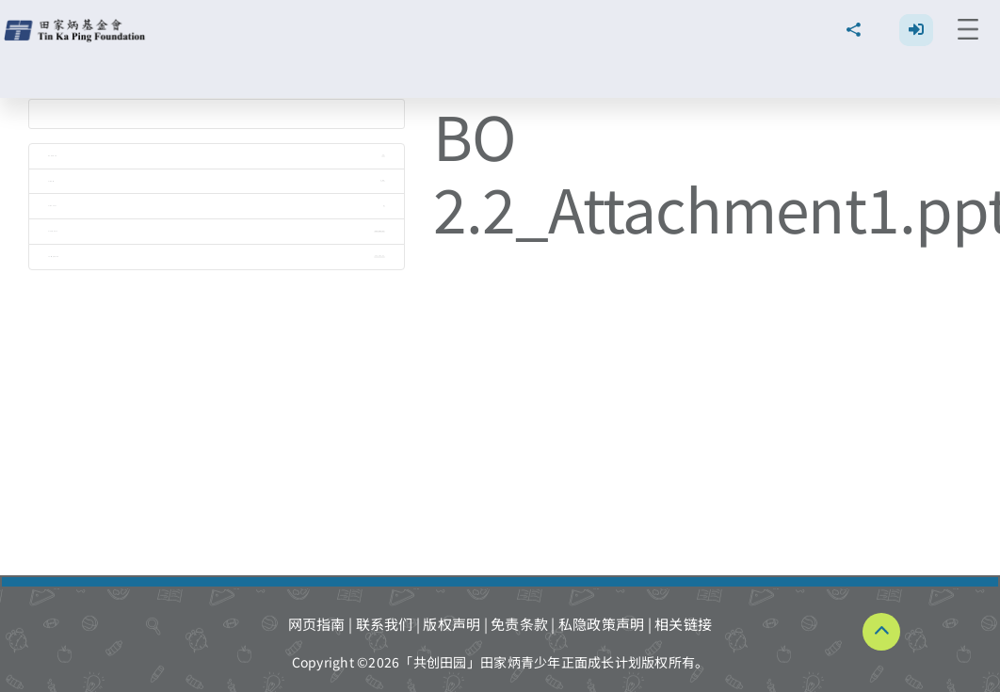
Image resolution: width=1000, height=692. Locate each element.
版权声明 (451, 624)
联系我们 (384, 624)
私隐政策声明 (601, 624)
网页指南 (317, 624)
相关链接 (683, 624)
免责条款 (519, 624)
